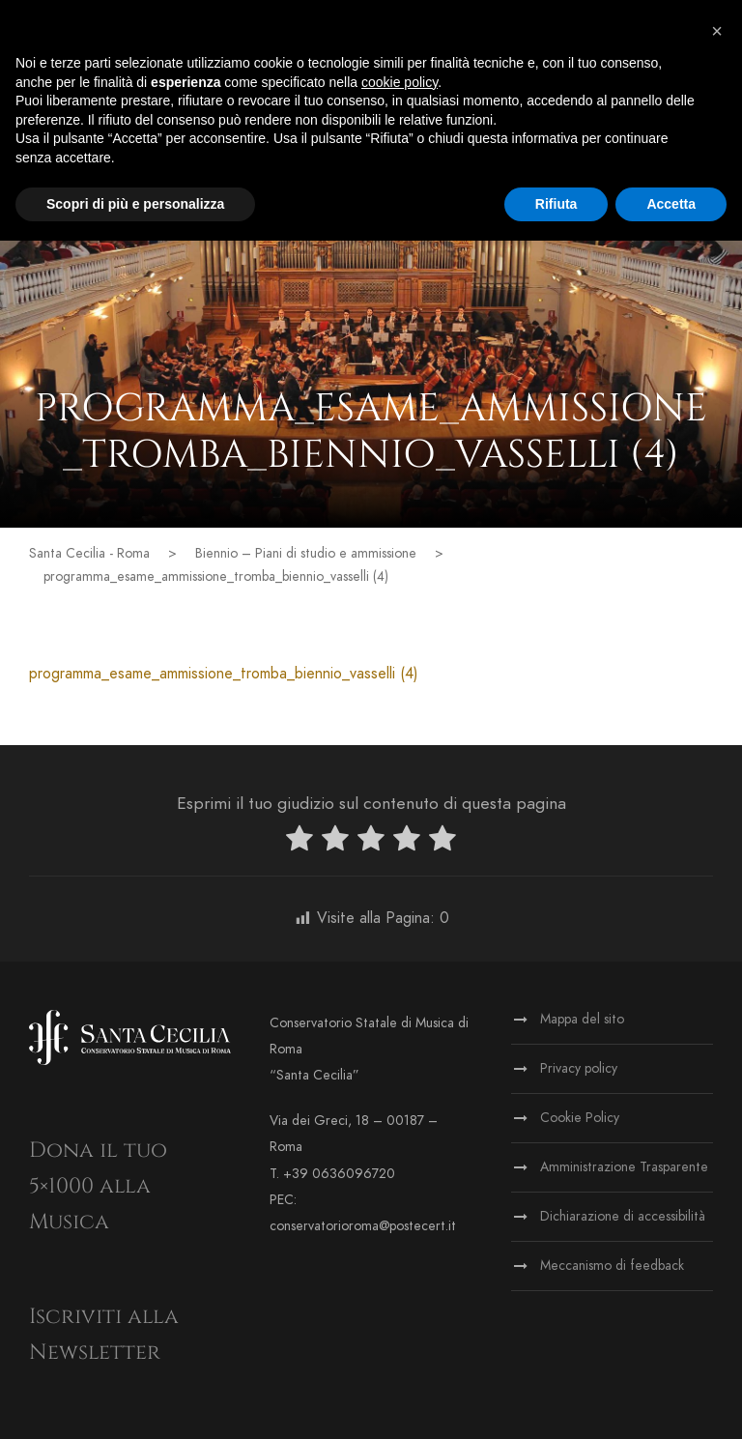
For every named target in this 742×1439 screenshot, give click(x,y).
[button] (716, 30)
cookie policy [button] (399, 82)
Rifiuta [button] (556, 204)
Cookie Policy (579, 1117)
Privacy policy (578, 1068)
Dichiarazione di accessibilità (622, 1216)
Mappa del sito (582, 1019)
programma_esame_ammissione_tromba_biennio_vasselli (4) (223, 673)
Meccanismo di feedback (612, 1265)
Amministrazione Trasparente (624, 1167)
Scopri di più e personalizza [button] (135, 204)
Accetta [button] (671, 204)
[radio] (299, 842)
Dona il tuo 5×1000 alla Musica (98, 1187)
